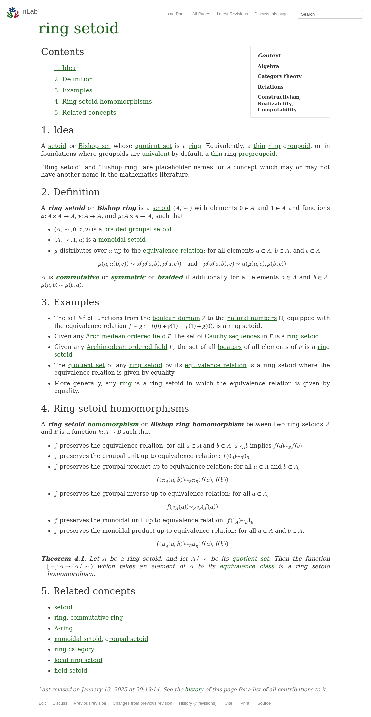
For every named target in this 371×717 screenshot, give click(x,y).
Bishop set (94, 145)
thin (259, 145)
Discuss (59, 703)
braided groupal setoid (138, 229)
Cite (228, 703)
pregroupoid (256, 153)
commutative (77, 277)
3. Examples (73, 90)
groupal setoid (127, 638)
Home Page (174, 13)
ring (195, 145)
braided (170, 277)
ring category (74, 649)
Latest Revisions (232, 13)
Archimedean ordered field (126, 336)
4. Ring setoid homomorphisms (103, 101)
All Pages (201, 13)
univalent (156, 153)
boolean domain (176, 318)
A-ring (63, 628)
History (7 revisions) (198, 703)
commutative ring (96, 617)
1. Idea (65, 67)
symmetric (128, 277)
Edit (42, 703)
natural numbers (252, 318)
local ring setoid (78, 660)
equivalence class (246, 566)
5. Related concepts (85, 112)
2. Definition (73, 79)
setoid (57, 145)
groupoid (296, 145)
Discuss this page (271, 13)
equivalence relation (173, 250)
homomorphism (112, 424)
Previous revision (90, 703)
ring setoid (303, 336)
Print (244, 703)
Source (264, 703)
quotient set (153, 145)
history (194, 689)
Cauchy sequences (232, 336)
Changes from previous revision (142, 703)
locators (230, 346)
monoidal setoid (122, 239)
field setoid (70, 670)
